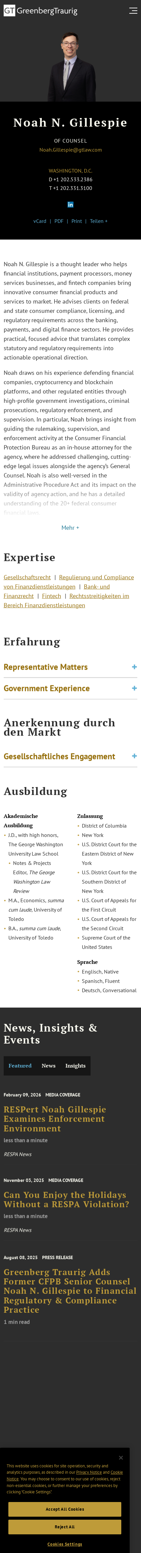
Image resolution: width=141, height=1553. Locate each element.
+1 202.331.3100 (72, 188)
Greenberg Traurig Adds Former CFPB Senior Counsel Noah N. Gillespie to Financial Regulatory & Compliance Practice (70, 1299)
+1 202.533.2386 (73, 179)
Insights (75, 1065)
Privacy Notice (89, 1483)
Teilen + (99, 221)
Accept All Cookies (65, 1520)
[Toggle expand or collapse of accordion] (134, 670)
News (48, 1065)
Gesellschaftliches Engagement (59, 758)
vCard (39, 221)
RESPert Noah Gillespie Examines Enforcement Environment (55, 1126)
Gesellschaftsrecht (27, 581)
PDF (58, 221)
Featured (20, 1065)
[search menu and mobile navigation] (134, 11)
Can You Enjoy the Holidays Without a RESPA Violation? (67, 1206)
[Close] (121, 1469)
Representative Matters (46, 670)
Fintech (51, 599)
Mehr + (70, 527)
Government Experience (47, 691)
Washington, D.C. (70, 170)
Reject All (65, 1538)
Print (77, 221)
